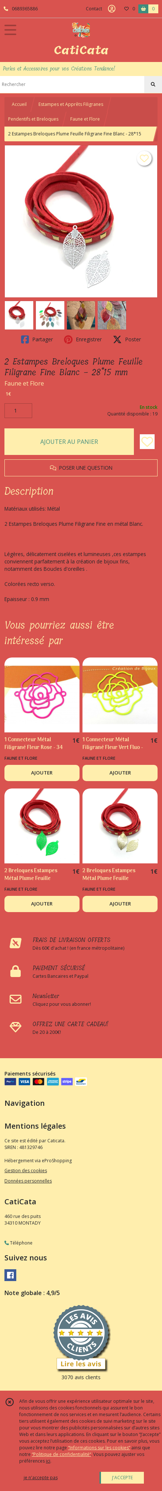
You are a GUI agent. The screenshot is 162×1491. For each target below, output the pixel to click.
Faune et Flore (85, 119)
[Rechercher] (153, 84)
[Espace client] (112, 9)
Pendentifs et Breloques (33, 119)
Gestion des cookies (25, 1170)
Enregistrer (83, 339)
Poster (127, 339)
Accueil (19, 104)
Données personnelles (28, 1181)
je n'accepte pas (41, 1477)
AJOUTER (42, 772)
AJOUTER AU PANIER (69, 442)
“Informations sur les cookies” (99, 1448)
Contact (94, 9)
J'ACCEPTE (122, 1477)
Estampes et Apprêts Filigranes (70, 104)
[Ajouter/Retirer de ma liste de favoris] (147, 441)
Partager (37, 339)
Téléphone (18, 1243)
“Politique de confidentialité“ (61, 1454)
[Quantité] (18, 410)
